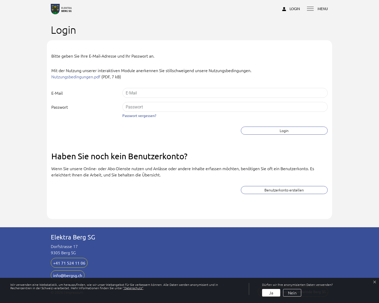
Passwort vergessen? (139, 115)
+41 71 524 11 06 (69, 262)
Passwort (59, 107)
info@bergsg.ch (67, 275)
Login (284, 130)
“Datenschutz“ (133, 288)
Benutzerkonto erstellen (284, 189)
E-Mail (57, 93)
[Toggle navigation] (315, 8)
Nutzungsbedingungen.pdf (75, 76)
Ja (271, 292)
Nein (292, 292)
